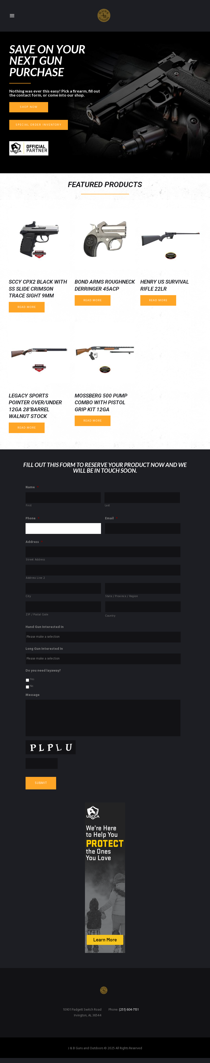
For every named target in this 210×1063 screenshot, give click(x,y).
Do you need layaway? (43, 673)
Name (32, 487)
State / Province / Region (121, 598)
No (31, 689)
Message (33, 698)
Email (111, 519)
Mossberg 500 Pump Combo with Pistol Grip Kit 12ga (101, 403)
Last (107, 506)
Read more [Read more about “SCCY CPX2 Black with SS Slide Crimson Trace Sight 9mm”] (27, 307)
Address (34, 543)
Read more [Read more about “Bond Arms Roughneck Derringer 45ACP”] (92, 300)
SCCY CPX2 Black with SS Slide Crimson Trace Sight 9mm (38, 289)
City (28, 598)
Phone (33, 519)
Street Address (35, 561)
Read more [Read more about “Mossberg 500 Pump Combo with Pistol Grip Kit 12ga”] (92, 421)
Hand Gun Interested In (45, 629)
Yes (32, 682)
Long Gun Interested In (44, 651)
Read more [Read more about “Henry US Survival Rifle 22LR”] (158, 300)
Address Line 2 (35, 579)
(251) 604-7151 (129, 1014)
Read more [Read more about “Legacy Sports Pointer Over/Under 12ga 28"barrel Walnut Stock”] (27, 427)
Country (110, 618)
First (29, 506)
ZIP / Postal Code (37, 616)
